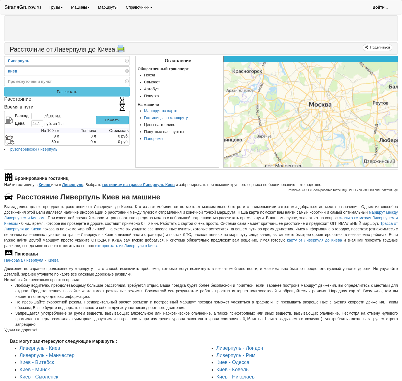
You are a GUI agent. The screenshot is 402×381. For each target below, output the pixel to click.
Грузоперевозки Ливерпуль (32, 149)
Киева (53, 260)
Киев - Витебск (37, 362)
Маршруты (108, 7)
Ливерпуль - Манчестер (47, 355)
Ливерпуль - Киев (40, 348)
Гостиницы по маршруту (166, 117)
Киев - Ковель (232, 369)
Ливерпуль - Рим (235, 355)
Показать (112, 120)
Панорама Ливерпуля (23, 260)
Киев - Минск (35, 369)
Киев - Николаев (235, 377)
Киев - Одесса (232, 362)
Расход (21, 116)
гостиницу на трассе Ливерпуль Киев (138, 184)
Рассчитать (67, 92)
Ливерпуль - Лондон (239, 348)
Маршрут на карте (160, 110)
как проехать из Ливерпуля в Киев (126, 245)
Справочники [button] (139, 7)
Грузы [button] (56, 7)
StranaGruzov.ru (22, 7)
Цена (19, 123)
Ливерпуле (72, 184)
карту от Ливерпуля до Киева (314, 240)
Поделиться (379, 47)
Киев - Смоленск (39, 377)
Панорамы (153, 138)
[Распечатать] (120, 50)
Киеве (45, 184)
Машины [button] (80, 7)
